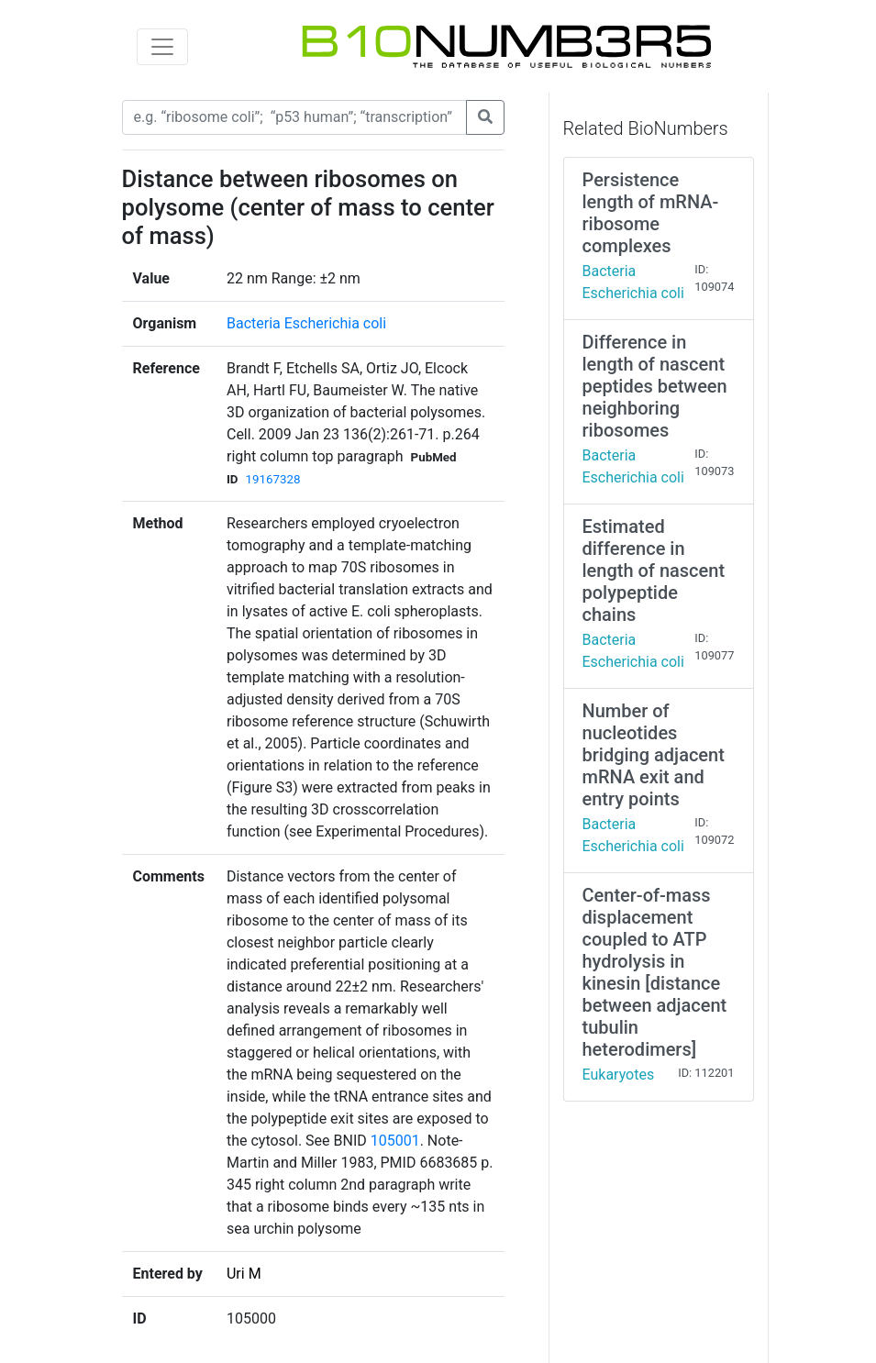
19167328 (273, 479)
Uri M (244, 1273)
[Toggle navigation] (162, 46)
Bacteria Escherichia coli (306, 323)
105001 (395, 1140)
